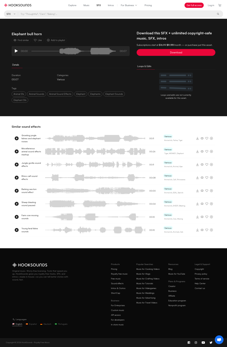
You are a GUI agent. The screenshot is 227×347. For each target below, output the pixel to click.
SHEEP (175, 206)
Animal (176, 166)
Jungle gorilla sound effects (31, 164)
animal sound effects (60, 93)
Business (172, 291)
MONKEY (172, 153)
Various (61, 79)
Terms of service (202, 278)
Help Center (200, 283)
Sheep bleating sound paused (29, 204)
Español (31, 324)
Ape (180, 166)
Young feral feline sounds (30, 230)
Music (86, 5)
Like (38, 40)
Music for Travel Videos (146, 302)
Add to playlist (56, 40)
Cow (174, 219)
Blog (170, 269)
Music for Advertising (145, 298)
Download (176, 52)
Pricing (148, 5)
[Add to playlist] (211, 138)
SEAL (175, 193)
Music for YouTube (176, 274)
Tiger (180, 140)
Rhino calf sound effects (29, 177)
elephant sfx (20, 100)
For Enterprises (118, 305)
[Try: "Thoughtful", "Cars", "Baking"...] (116, 14)
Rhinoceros (181, 179)
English (17, 324)
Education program (177, 300)
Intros (111, 5)
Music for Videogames (146, 288)
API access (116, 315)
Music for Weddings (145, 293)
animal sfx (19, 93)
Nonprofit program (177, 305)
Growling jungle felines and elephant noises (31, 138)
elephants (95, 93)
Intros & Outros (118, 288)
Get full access (194, 5)
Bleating (182, 206)
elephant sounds (114, 93)
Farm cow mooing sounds (30, 217)
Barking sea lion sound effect (29, 190)
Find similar (21, 40)
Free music (116, 278)
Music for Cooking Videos (148, 269)
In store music (117, 324)
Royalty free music (119, 274)
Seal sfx (180, 193)
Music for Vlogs (143, 274)
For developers (117, 319)
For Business (129, 5)
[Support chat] (219, 339)
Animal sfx (168, 140)
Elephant (80, 93)
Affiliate (171, 295)
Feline (175, 140)
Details (15, 64)
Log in (211, 5)
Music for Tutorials (144, 283)
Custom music (117, 310)
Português (61, 324)
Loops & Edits (144, 66)
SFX (98, 5)
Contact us (200, 288)
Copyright (199, 269)
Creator (171, 286)
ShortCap (115, 293)
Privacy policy (201, 274)
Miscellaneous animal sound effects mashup (31, 151)
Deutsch (45, 324)
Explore (72, 5)
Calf (174, 179)
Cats (181, 232)
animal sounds (36, 93)
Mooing (180, 219)
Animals (176, 232)
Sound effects (117, 283)
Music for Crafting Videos (147, 278)
